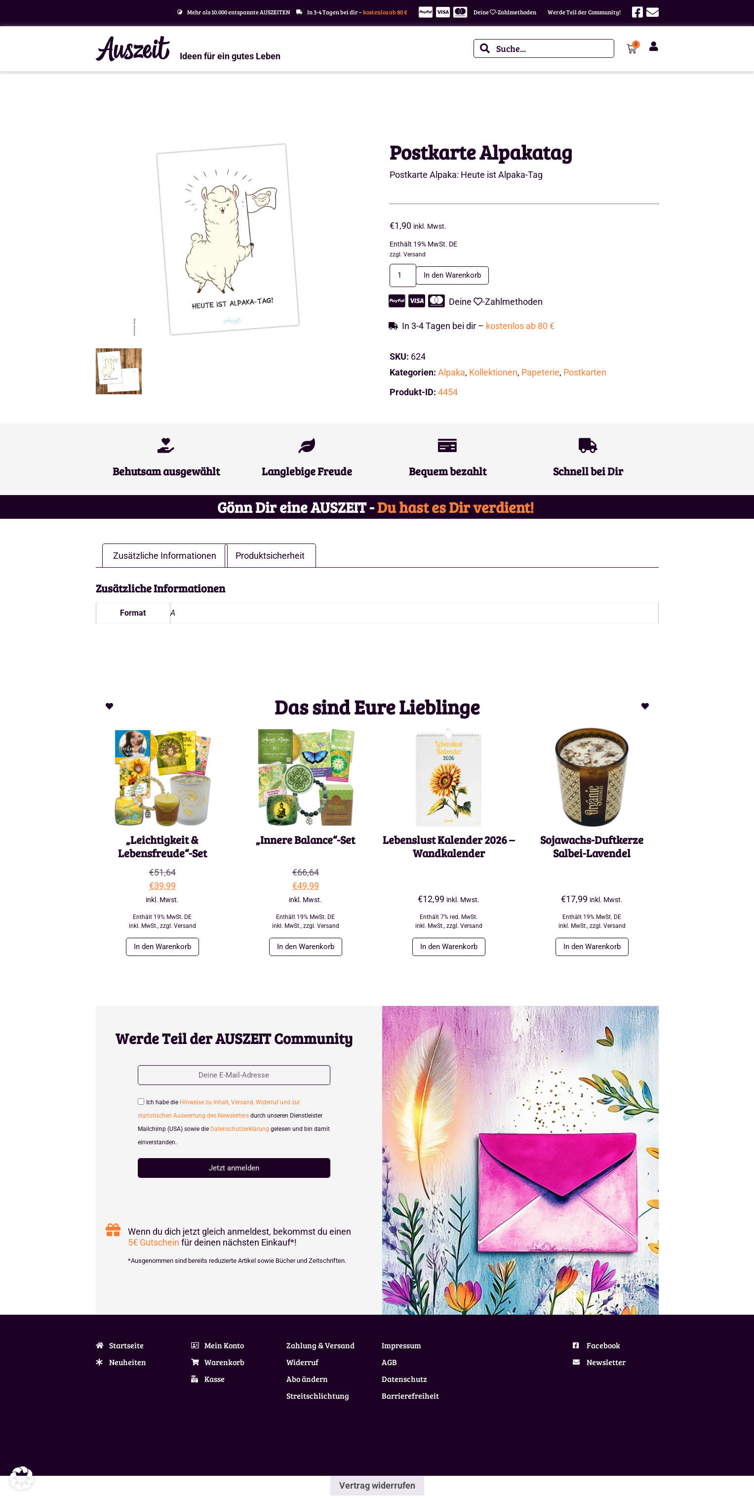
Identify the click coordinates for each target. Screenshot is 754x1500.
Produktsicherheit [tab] (270, 557)
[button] (21, 1478)
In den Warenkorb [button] (162, 949)
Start (102, 103)
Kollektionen (130, 103)
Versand (414, 254)
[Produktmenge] (406, 276)
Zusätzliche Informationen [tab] (164, 557)
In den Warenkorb (463, 276)
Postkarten (584, 374)
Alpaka (162, 103)
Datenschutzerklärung (239, 1133)
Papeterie (540, 374)
